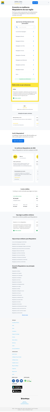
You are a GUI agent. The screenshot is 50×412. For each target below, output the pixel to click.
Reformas (14, 343)
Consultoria (14, 331)
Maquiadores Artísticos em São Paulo (18, 244)
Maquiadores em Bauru (16, 271)
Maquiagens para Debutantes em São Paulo (19, 260)
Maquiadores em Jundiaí (16, 287)
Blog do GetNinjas (15, 366)
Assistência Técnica (15, 323)
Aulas (13, 326)
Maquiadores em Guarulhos (17, 282)
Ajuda (13, 375)
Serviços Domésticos (16, 349)
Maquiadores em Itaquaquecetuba (18, 284)
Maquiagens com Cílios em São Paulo (18, 253)
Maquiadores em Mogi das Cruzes (18, 291)
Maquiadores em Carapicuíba (17, 276)
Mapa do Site (14, 372)
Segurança (14, 369)
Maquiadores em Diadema (16, 278)
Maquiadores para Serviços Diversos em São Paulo (21, 249)
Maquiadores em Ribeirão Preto (17, 298)
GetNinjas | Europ (15, 360)
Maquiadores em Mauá (16, 289)
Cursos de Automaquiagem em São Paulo (19, 242)
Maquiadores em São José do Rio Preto (19, 309)
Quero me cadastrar (18, 141)
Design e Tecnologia (15, 334)
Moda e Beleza (14, 340)
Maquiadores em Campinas (17, 273)
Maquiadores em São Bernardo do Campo (19, 306)
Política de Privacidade (25, 404)
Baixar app (35, 2)
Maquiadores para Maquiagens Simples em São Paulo (21, 247)
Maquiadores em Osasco (16, 293)
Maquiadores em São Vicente (17, 313)
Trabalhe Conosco (15, 363)
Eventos (13, 337)
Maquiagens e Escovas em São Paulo (18, 255)
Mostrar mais (25, 315)
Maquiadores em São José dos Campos (19, 311)
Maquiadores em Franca (16, 280)
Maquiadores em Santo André (17, 300)
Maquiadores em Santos (16, 302)
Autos (13, 329)
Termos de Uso (24, 403)
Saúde (13, 346)
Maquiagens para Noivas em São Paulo (18, 262)
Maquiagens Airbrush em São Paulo (18, 251)
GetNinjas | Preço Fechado (16, 357)
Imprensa (24, 402)
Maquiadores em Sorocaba (17, 304)
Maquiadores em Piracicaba (17, 295)
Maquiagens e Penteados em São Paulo (19, 258)
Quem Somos (14, 354)
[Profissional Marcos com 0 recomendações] (23, 168)
